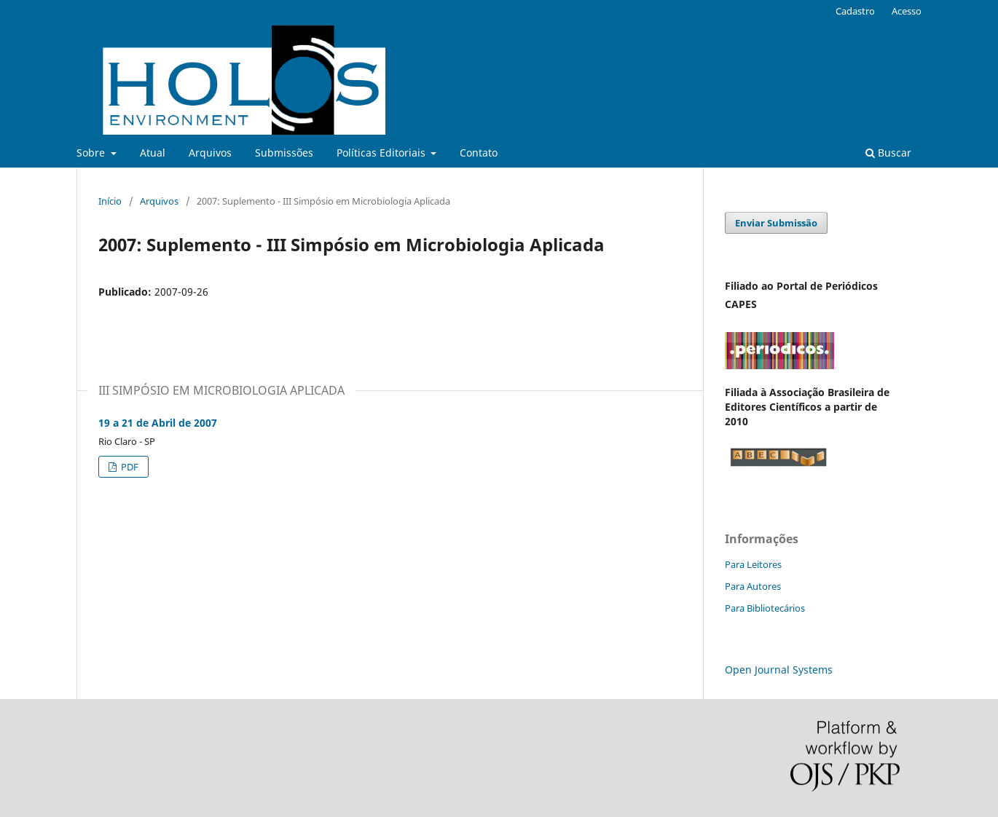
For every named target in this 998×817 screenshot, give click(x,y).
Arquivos (210, 152)
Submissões (284, 152)
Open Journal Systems (779, 669)
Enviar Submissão (776, 222)
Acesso (907, 10)
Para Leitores (753, 564)
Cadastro (855, 10)
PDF (128, 466)
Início (110, 201)
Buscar (888, 152)
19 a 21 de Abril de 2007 (157, 423)
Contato (479, 152)
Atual (152, 152)
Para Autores (753, 586)
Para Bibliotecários (765, 608)
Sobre (92, 152)
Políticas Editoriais (382, 152)
